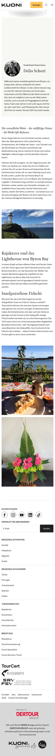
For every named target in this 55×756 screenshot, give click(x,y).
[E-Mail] (19, 528)
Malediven (6, 550)
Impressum (37, 694)
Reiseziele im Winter (13, 539)
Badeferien (7, 609)
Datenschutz (23, 694)
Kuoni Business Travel (12, 655)
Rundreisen (7, 614)
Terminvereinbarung (11, 644)
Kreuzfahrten (8, 620)
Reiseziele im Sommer (14, 569)
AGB (4, 697)
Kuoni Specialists (9, 649)
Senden (46, 528)
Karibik (5, 545)
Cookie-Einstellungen (18, 697)
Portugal (6, 580)
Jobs (13, 694)
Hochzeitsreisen (9, 625)
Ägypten (5, 555)
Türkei (4, 574)
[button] (46, 5)
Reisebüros (7, 638)
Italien (4, 596)
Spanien (5, 590)
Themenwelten (10, 604)
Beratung (7, 633)
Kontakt (36, 5)
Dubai (4, 561)
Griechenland (8, 585)
